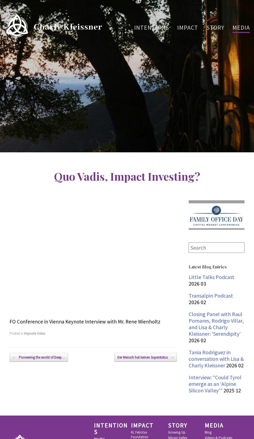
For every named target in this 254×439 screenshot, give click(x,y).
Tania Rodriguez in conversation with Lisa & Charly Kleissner (216, 359)
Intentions (151, 27)
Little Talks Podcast (211, 277)
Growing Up (176, 432)
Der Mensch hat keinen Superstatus (145, 357)
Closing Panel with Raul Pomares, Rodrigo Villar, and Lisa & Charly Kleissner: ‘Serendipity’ (216, 324)
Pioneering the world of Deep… (39, 357)
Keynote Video (34, 333)
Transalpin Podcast (211, 295)
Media (241, 27)
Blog (208, 432)
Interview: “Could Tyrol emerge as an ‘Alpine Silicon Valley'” (215, 384)
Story (215, 27)
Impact (187, 27)
